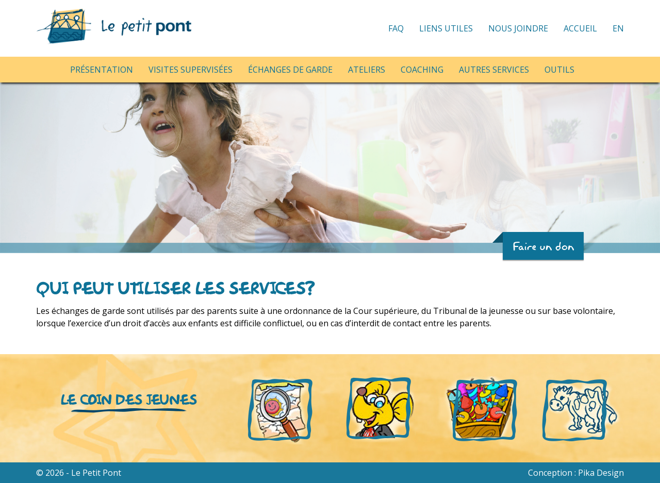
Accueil (580, 28)
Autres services (494, 69)
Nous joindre (518, 28)
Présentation (101, 69)
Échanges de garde (290, 69)
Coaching (422, 69)
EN (618, 28)
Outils (559, 69)
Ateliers (366, 69)
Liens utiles (446, 28)
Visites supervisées (190, 69)
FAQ (396, 28)
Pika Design (601, 472)
